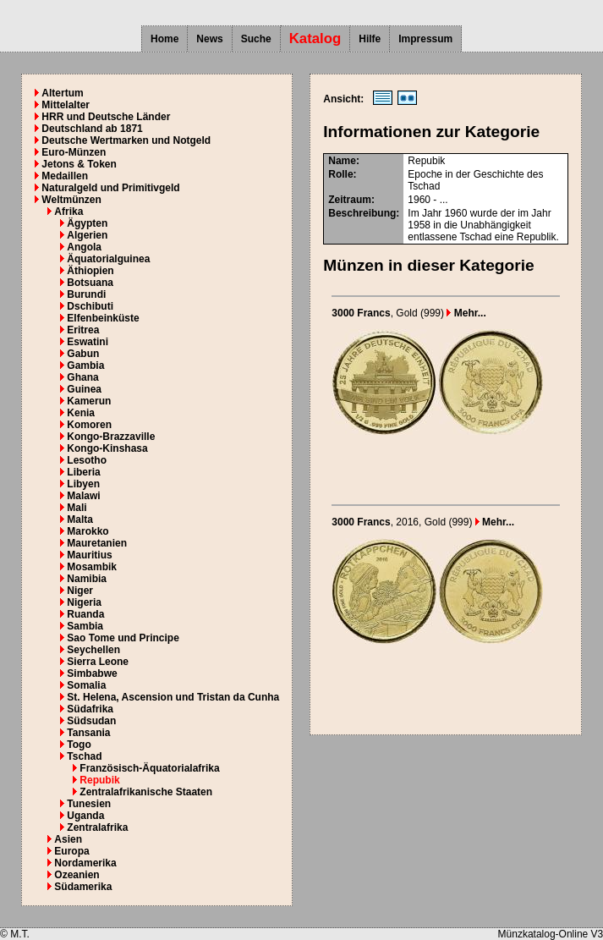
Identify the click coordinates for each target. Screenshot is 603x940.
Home (164, 39)
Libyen (83, 484)
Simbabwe (92, 673)
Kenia (81, 413)
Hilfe (370, 39)
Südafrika (90, 709)
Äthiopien (90, 271)
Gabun (83, 354)
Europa (71, 851)
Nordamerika (85, 863)
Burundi (86, 294)
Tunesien (89, 804)
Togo (78, 744)
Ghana (82, 377)
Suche (256, 39)
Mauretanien (97, 543)
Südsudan (91, 721)
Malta (80, 519)
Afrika (68, 211)
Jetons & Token (78, 164)
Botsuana (90, 283)
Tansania (88, 733)
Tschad (84, 756)
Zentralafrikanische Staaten (145, 792)
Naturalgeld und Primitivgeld (110, 188)
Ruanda (85, 614)
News (209, 39)
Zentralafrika (97, 827)
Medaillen (64, 176)
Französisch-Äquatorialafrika (149, 768)
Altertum (62, 93)
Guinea (84, 389)
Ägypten (87, 223)
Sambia (85, 626)
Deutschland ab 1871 (91, 129)
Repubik (99, 780)
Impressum (425, 39)
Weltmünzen (71, 200)
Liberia (83, 472)
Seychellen (93, 650)
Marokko (87, 531)
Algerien (87, 235)
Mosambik (92, 567)
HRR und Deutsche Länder (105, 117)
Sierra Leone (98, 662)
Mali (76, 508)
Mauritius (89, 555)
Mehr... (466, 313)
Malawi (83, 496)
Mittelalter (65, 105)
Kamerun (89, 401)
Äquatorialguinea (108, 259)
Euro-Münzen (73, 152)
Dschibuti (90, 306)
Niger (80, 590)
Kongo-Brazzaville (111, 437)
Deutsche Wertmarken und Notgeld (126, 140)
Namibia (87, 579)
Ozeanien (76, 875)
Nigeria (84, 602)
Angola (84, 247)
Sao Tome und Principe (122, 638)
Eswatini (87, 342)
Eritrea (83, 330)
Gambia (85, 365)
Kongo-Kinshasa (107, 448)
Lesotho (87, 460)
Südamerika (83, 887)
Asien (68, 839)
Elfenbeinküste (103, 318)
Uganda (85, 816)
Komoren (89, 425)
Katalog (315, 38)
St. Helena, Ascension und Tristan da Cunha (173, 697)
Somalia (86, 685)
